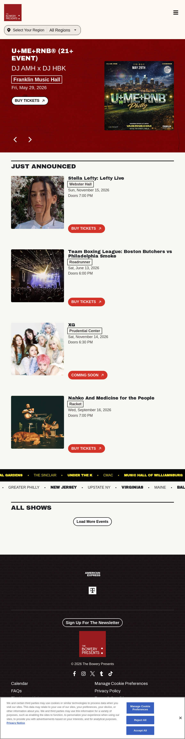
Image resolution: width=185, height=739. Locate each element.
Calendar (19, 683)
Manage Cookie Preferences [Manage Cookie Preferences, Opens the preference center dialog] (140, 708)
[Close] (180, 717)
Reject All (140, 720)
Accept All (140, 730)
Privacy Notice (16, 722)
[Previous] (15, 139)
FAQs (16, 691)
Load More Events (92, 522)
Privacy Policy (108, 691)
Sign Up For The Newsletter (92, 622)
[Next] (29, 139)
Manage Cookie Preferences (121, 683)
